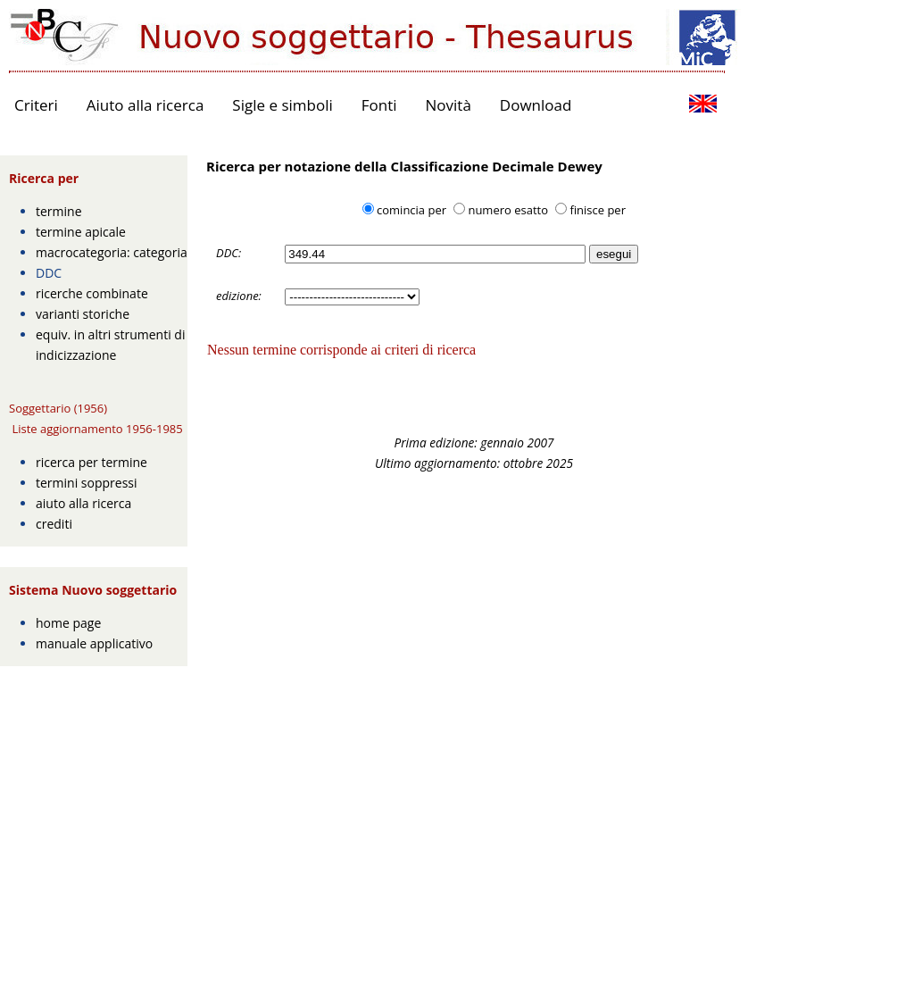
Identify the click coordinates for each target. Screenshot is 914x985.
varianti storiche (82, 313)
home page (68, 622)
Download (536, 105)
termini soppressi (86, 482)
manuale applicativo (94, 643)
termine (59, 211)
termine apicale (81, 231)
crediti (54, 523)
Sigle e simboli (282, 105)
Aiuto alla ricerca (145, 105)
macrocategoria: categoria (111, 252)
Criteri (36, 105)
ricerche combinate (92, 293)
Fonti (379, 105)
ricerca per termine (91, 462)
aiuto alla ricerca (83, 503)
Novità (448, 105)
